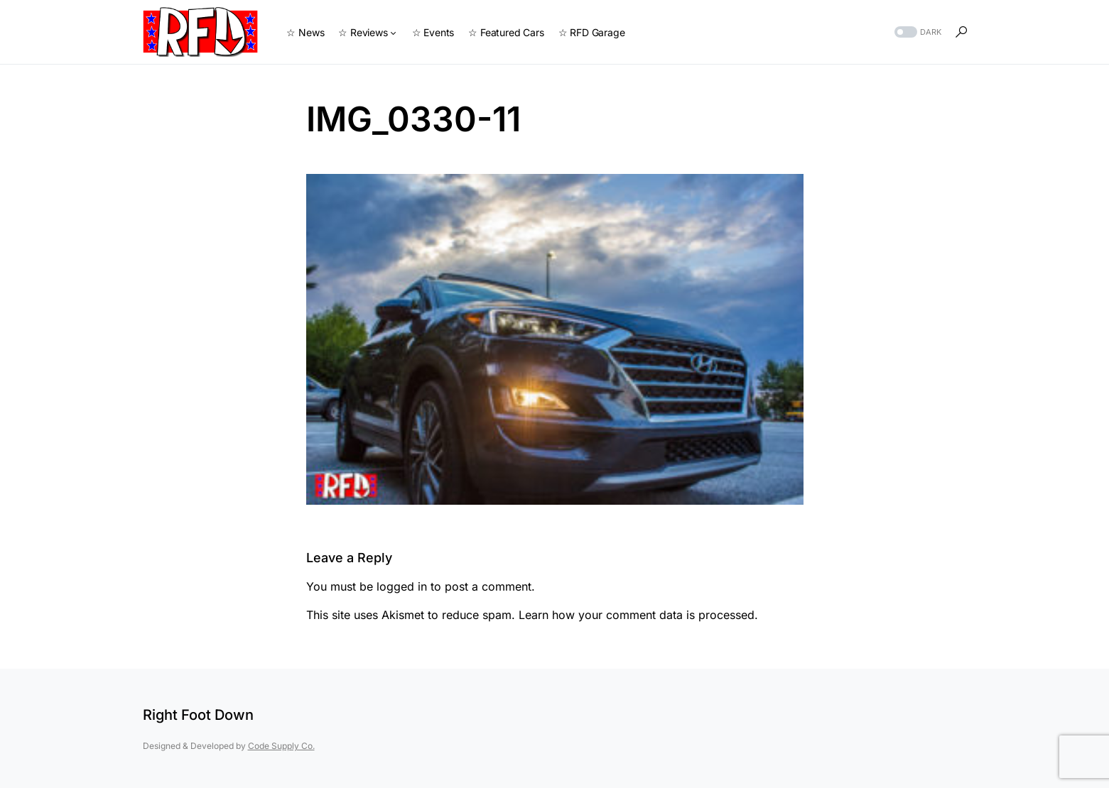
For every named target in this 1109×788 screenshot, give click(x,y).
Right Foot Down (198, 714)
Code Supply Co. (281, 745)
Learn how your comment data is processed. (638, 615)
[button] (916, 32)
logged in (402, 586)
